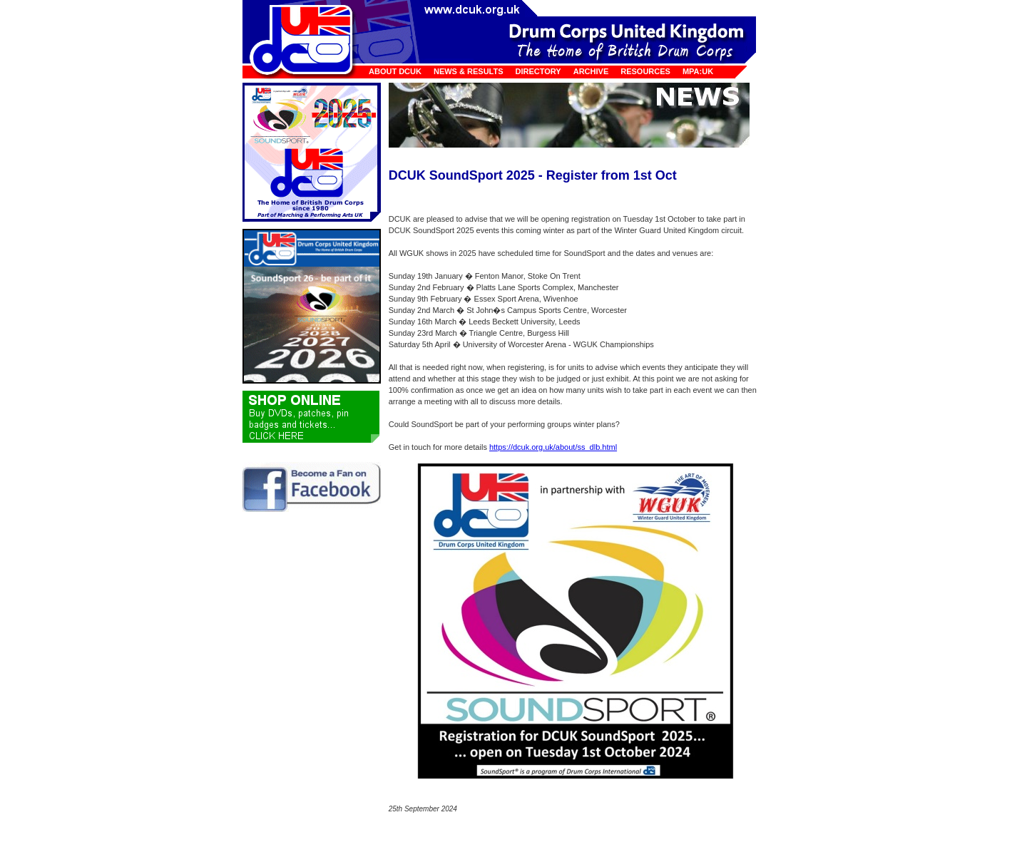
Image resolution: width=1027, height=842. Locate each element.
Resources (645, 71)
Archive (591, 71)
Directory (538, 71)
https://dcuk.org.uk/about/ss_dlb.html (553, 447)
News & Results (469, 71)
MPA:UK (698, 71)
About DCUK (395, 71)
